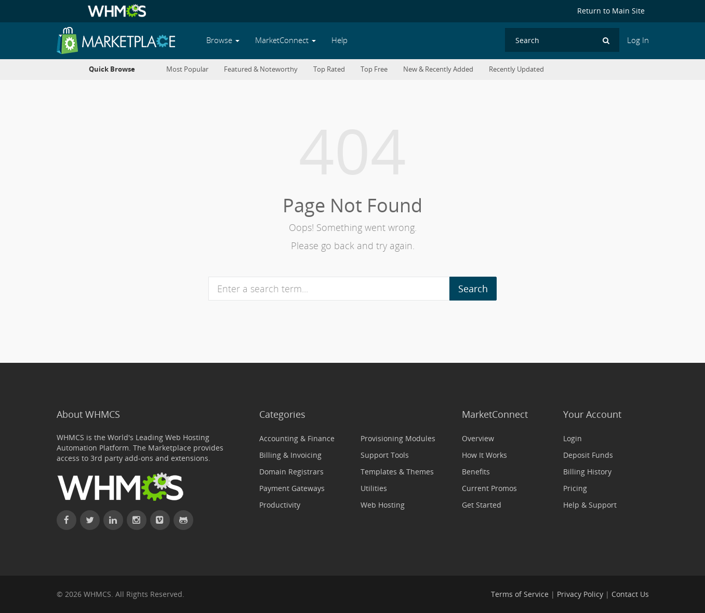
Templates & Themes (397, 471)
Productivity (279, 505)
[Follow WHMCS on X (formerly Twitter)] (90, 520)
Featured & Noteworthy (261, 69)
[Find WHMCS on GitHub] (183, 520)
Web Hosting (383, 505)
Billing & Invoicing (290, 455)
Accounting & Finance (297, 438)
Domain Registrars (291, 471)
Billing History (587, 471)
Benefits (476, 471)
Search (473, 288)
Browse (223, 40)
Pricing (575, 488)
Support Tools (385, 455)
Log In (638, 40)
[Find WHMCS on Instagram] (137, 520)
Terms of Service (520, 594)
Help (339, 40)
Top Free (374, 69)
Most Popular (187, 69)
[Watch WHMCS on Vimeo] (160, 520)
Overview (478, 438)
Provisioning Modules (398, 438)
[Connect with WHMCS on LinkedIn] (113, 520)
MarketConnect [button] (285, 40)
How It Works (484, 455)
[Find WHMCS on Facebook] (66, 520)
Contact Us (630, 594)
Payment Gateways (292, 488)
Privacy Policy (580, 594)
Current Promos (489, 488)
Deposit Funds (588, 455)
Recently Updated (516, 69)
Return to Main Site (611, 11)
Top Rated (329, 69)
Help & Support (590, 505)
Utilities (374, 488)
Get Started (481, 505)
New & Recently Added (438, 69)
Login (572, 438)
